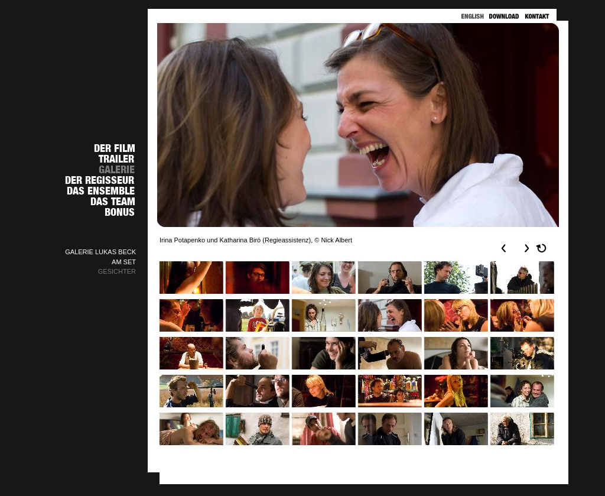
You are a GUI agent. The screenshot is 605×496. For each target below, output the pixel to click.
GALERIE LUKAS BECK (100, 251)
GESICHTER (117, 271)
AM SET (124, 261)
